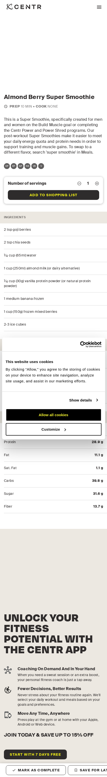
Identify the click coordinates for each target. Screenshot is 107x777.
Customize (53, 429)
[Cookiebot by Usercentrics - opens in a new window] (80, 344)
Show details (80, 400)
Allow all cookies (53, 415)
